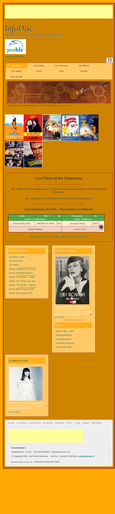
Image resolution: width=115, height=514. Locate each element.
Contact (83, 71)
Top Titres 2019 (16, 261)
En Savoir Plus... (64, 105)
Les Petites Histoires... (66, 343)
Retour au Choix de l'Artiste (45, 236)
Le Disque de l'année (18, 360)
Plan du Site (16, 77)
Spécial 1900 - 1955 (65, 331)
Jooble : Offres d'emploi (14, 56)
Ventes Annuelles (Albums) (21, 273)
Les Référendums (64, 339)
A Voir (39, 71)
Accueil (16, 65)
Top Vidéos (14, 265)
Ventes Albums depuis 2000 (21, 289)
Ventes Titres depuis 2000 (20, 293)
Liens (61, 71)
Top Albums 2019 (16, 257)
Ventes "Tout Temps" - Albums (22, 285)
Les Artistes (38, 65)
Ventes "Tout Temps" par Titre (22, 281)
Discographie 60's (64, 335)
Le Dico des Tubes (64, 347)
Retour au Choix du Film (74, 236)
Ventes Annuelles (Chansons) (22, 269)
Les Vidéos (16, 71)
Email (110, 60)
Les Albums (83, 65)
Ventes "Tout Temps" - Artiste (22, 277)
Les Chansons (61, 65)
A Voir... (69, 423)
